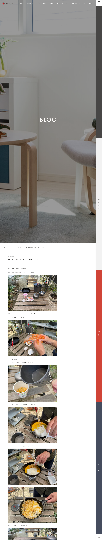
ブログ (68, 3)
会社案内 (89, 3)
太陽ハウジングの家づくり (27, 3)
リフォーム (82, 3)
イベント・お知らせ (42, 3)
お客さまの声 (60, 3)
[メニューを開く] (99, 3)
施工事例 (52, 3)
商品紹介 (74, 3)
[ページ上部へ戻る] (99, 537)
